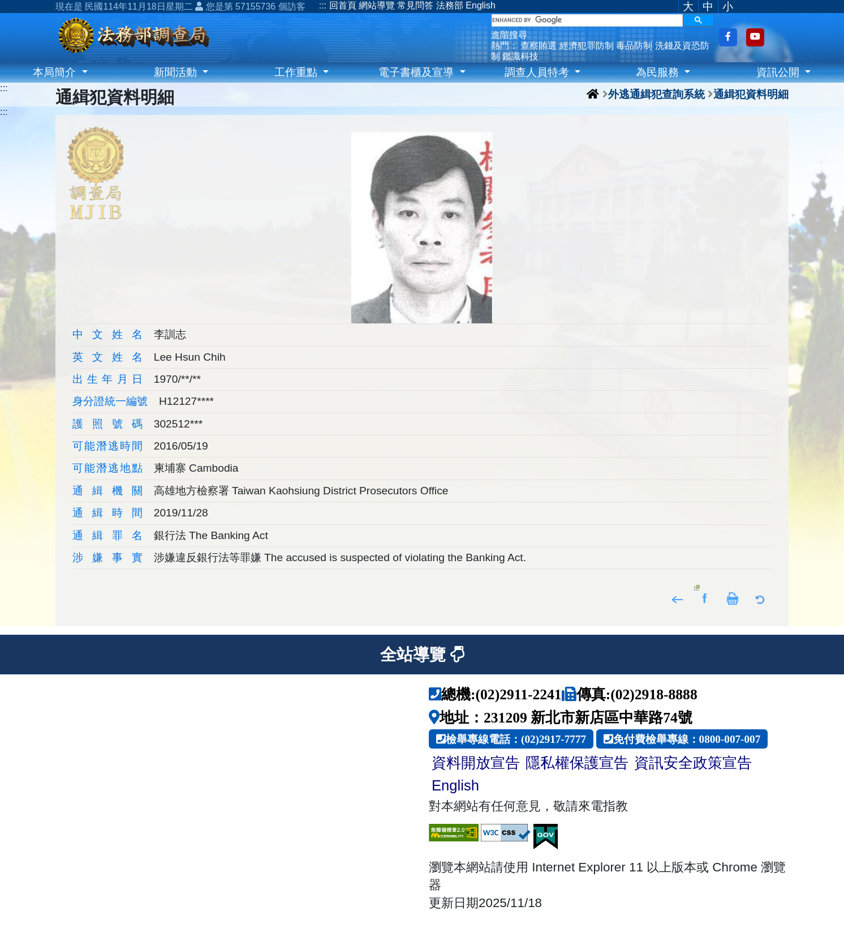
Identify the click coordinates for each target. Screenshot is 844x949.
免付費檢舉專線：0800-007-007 (687, 738)
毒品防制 (634, 45)
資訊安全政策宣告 (693, 763)
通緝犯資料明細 (751, 93)
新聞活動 (177, 72)
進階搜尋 (509, 35)
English (480, 5)
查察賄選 (538, 45)
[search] (587, 20)
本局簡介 (56, 72)
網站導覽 (377, 5)
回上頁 (677, 598)
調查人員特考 (538, 72)
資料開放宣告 (476, 763)
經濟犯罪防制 (586, 45)
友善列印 (733, 598)
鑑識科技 (520, 56)
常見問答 (415, 5)
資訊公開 (779, 72)
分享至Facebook (705, 598)
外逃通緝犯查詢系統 (656, 93)
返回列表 (760, 598)
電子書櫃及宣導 (417, 72)
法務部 (449, 5)
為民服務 (659, 72)
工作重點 (297, 72)
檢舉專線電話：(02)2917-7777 (516, 738)
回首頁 (342, 5)
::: (322, 5)
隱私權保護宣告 (577, 763)
